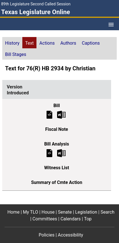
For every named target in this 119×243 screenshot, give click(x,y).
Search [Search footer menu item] (107, 212)
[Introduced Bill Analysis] (49, 152)
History (12, 43)
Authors (68, 43)
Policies (47, 235)
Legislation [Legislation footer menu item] (86, 212)
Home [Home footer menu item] (13, 212)
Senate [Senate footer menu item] (65, 212)
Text (29, 43)
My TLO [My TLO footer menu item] (30, 212)
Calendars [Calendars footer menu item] (70, 219)
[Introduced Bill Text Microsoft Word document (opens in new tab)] (61, 114)
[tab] (12, 42)
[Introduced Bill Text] (49, 114)
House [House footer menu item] (48, 212)
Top (88, 219)
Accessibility (70, 235)
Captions (91, 43)
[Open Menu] (111, 24)
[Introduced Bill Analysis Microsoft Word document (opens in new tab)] (61, 152)
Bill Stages (15, 54)
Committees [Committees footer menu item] (45, 219)
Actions (47, 43)
